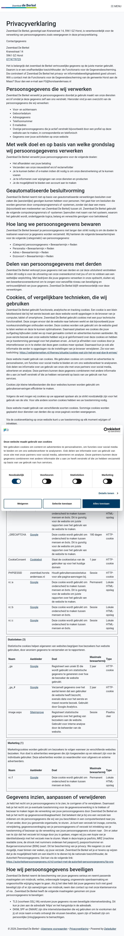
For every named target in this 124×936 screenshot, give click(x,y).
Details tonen (106, 493)
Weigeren (22, 503)
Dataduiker (110, 928)
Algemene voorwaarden (54, 928)
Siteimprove (37, 712)
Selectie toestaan (62, 503)
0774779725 (13, 59)
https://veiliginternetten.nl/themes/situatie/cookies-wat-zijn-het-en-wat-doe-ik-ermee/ (68, 352)
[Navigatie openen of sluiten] (117, 6)
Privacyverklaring (78, 928)
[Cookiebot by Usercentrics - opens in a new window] (106, 430)
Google (34, 534)
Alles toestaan (101, 503)
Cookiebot (36, 559)
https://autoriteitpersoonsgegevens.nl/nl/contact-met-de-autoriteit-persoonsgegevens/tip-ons (60, 861)
